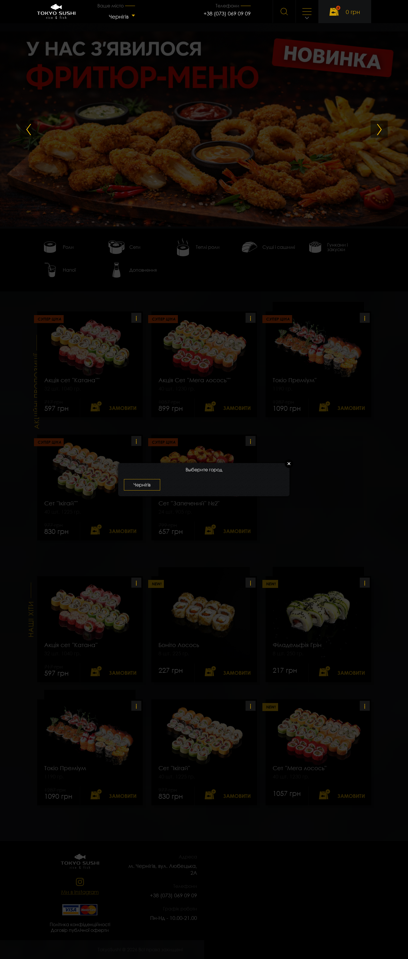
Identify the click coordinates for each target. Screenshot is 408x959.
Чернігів (118, 16)
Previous (28, 129)
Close (289, 463)
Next (379, 129)
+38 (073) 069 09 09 (227, 13)
